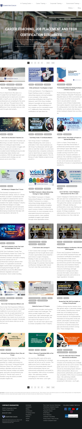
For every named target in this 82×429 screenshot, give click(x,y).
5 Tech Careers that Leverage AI (41, 247)
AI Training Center (30, 413)
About (27, 420)
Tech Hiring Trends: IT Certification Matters (41, 137)
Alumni (27, 418)
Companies (29, 407)
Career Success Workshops (53, 405)
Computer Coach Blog (49, 416)
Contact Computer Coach (49, 420)
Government (29, 411)
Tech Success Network (49, 409)
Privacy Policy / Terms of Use (50, 418)
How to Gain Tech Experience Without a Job (12, 304)
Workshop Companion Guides (51, 407)
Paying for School (47, 411)
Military (28, 409)
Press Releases (47, 415)
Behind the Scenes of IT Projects (41, 306)
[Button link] (28, 63)
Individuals (28, 405)
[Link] (26, 3)
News (48, 413)
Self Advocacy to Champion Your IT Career (12, 189)
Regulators (28, 415)
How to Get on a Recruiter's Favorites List (12, 137)
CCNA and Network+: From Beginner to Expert (41, 88)
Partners (28, 416)
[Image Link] (8, 5)
